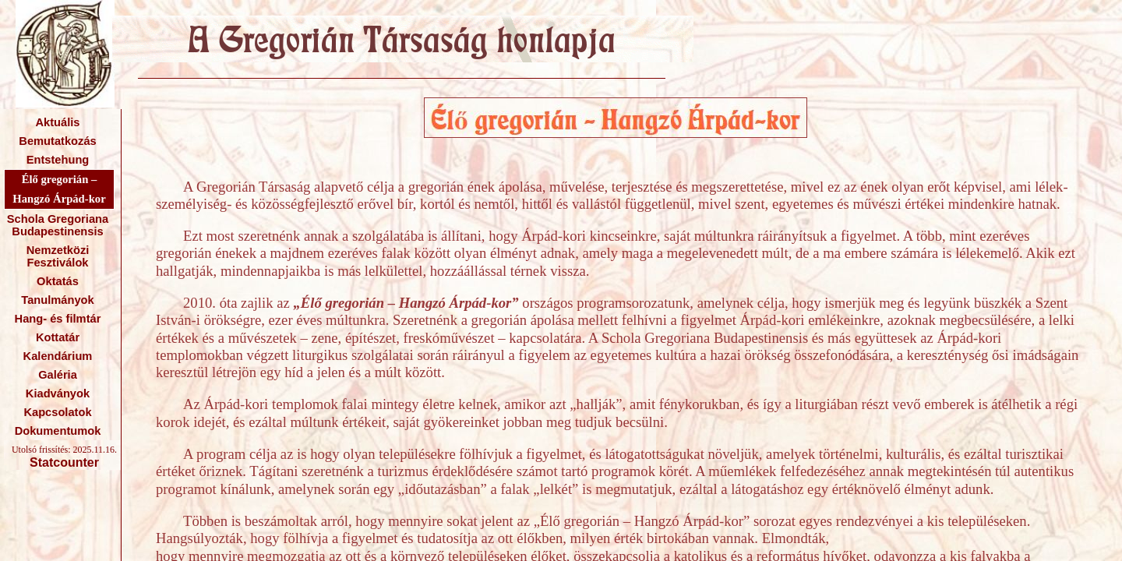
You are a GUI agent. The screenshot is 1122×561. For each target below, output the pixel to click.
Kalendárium (58, 356)
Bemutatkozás (57, 141)
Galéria (57, 375)
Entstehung (58, 159)
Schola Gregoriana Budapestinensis (57, 225)
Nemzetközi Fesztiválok (58, 256)
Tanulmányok (57, 300)
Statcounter (64, 462)
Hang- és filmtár (58, 318)
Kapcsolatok (57, 412)
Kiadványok (58, 393)
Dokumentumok (58, 431)
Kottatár (57, 337)
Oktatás (58, 281)
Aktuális (57, 122)
